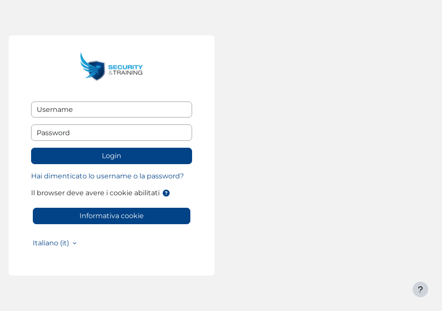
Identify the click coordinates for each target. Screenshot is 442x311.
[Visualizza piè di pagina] (420, 289)
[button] (166, 193)
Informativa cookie (111, 216)
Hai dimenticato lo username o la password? (107, 176)
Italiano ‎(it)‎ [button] (52, 243)
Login (111, 156)
